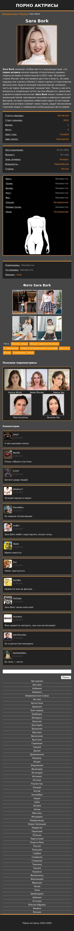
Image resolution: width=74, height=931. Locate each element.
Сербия (37, 853)
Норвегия (37, 828)
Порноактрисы (10, 14)
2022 (66, 120)
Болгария (37, 725)
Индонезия (37, 765)
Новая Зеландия (37, 824)
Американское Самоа (37, 696)
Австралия (37, 681)
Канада (37, 787)
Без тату (64, 348)
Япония (37, 912)
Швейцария (37, 894)
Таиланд (37, 864)
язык (19, 274)
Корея (37, 798)
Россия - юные (19, 344)
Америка (37, 692)
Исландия (37, 773)
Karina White (15, 392)
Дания (37, 751)
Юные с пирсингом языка (44, 344)
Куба (37, 802)
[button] (24, 303)
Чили (37, 890)
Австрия (37, 685)
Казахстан (37, 784)
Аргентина (37, 703)
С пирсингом (11, 348)
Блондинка (63, 139)
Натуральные (60, 202)
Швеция (37, 897)
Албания (37, 688)
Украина (37, 872)
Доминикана (37, 754)
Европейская (62, 164)
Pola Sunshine (20, 417)
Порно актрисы (37, 5)
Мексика (37, 813)
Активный (63, 115)
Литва (37, 809)
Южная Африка (37, 905)
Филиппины (37, 875)
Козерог (64, 159)
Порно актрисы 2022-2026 (36, 923)
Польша (37, 835)
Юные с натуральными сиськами (39, 348)
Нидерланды (37, 820)
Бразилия (37, 729)
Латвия (37, 806)
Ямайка (37, 908)
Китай (37, 791)
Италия (37, 780)
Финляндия (37, 879)
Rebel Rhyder (37, 392)
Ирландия (37, 769)
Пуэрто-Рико (37, 842)
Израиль (37, 758)
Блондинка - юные (23, 352)
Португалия (37, 839)
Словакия (37, 857)
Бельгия (37, 721)
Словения (37, 861)
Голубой (64, 134)
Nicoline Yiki (53, 417)
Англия (37, 699)
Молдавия (36, 817)
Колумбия (37, 795)
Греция (37, 747)
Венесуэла (37, 736)
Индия (37, 762)
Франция (37, 883)
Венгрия (37, 732)
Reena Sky (58, 392)
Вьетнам (37, 740)
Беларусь (37, 718)
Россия (24, 14)
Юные (7, 352)
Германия (37, 743)
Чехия (37, 886)
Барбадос (37, 714)
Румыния (37, 850)
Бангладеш (37, 710)
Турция (37, 868)
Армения (37, 707)
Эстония (37, 901)
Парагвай (37, 831)
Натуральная (61, 212)
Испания (37, 776)
